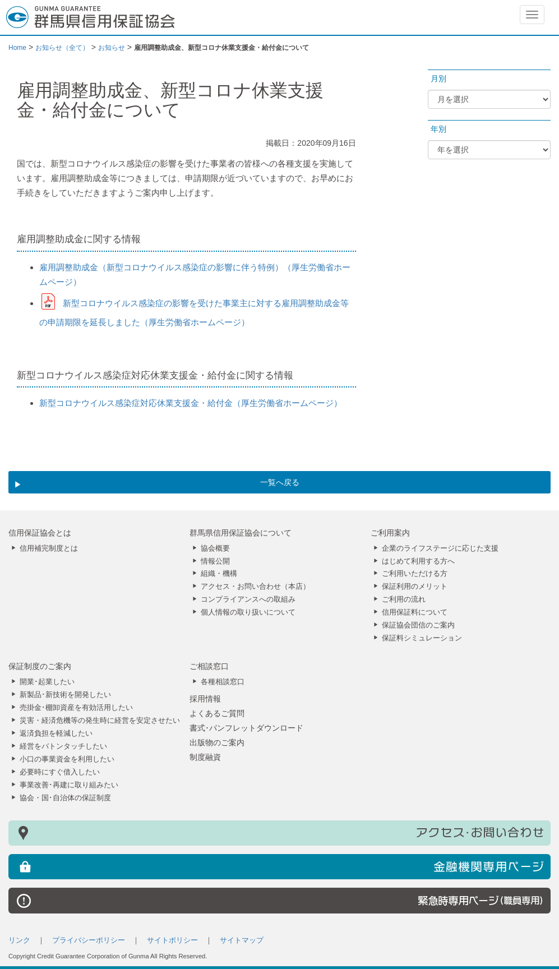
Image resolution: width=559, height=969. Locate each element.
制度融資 (205, 757)
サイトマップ (242, 940)
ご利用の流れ (404, 599)
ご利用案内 (390, 532)
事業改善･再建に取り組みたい (69, 785)
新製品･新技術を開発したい (65, 695)
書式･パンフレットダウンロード (246, 727)
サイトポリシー (172, 940)
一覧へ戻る (279, 482)
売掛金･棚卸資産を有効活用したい (76, 708)
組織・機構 (219, 574)
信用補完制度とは (49, 548)
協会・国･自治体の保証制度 (65, 798)
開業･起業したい (47, 682)
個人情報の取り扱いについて (248, 612)
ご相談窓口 (209, 666)
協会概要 (215, 548)
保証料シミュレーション (422, 638)
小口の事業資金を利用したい (67, 759)
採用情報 (205, 698)
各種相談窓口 (222, 682)
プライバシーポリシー (88, 940)
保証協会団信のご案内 (418, 625)
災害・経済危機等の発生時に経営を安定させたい (100, 721)
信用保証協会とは (39, 532)
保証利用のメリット (414, 586)
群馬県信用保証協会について (241, 532)
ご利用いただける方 (414, 574)
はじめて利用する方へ (418, 561)
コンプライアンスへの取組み (248, 599)
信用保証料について (414, 612)
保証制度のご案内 (39, 666)
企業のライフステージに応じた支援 (440, 548)
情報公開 (215, 561)
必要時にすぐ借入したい (60, 772)
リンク (19, 940)
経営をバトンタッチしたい (63, 746)
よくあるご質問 (217, 713)
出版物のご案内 (217, 742)
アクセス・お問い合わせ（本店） (255, 586)
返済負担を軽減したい (56, 733)
